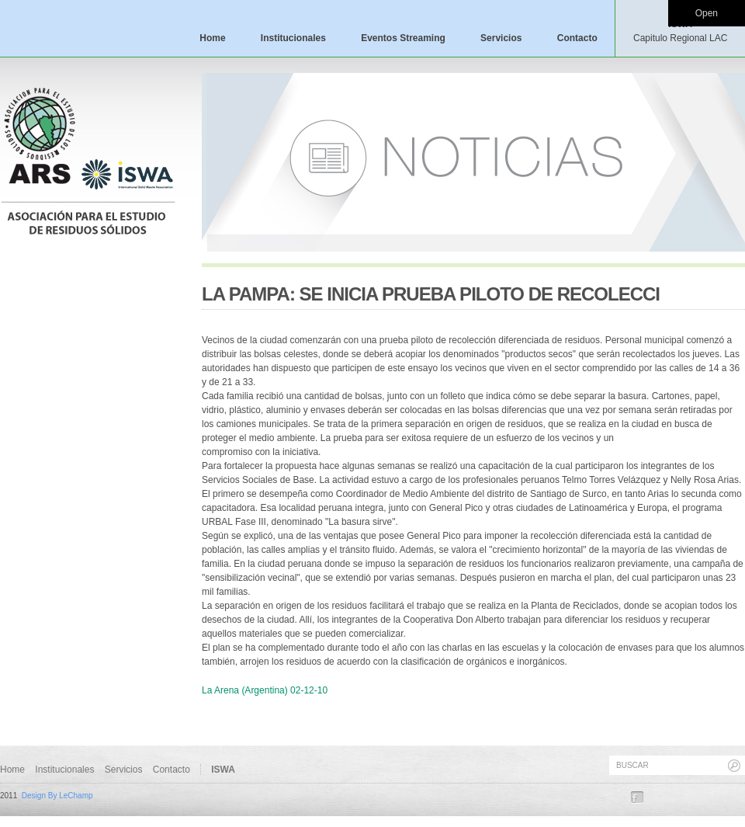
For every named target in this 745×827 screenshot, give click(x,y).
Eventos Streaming (403, 38)
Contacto (577, 38)
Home (212, 38)
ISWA (680, 31)
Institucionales (293, 38)
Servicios (501, 38)
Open (706, 13)
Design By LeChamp (57, 795)
